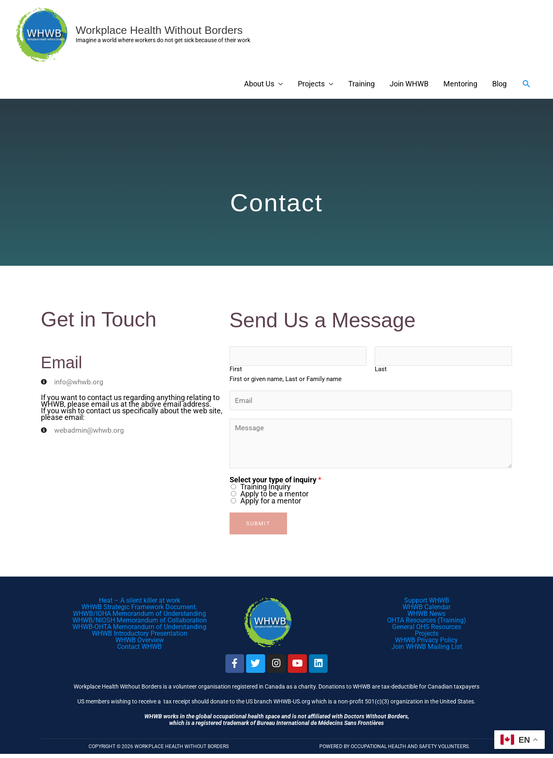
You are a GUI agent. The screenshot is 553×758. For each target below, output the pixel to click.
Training (361, 83)
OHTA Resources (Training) (426, 622)
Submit (258, 525)
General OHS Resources (426, 629)
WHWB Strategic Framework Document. (139, 609)
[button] (526, 83)
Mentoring (460, 83)
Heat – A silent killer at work (139, 602)
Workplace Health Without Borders (164, 30)
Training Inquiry (265, 488)
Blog (499, 83)
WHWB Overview (139, 642)
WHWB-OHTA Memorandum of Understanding (139, 629)
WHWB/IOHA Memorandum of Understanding (139, 616)
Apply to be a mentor (274, 495)
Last (381, 370)
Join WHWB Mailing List (426, 649)
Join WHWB (409, 83)
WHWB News (426, 616)
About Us (259, 83)
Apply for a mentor (270, 502)
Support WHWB (426, 602)
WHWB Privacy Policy (426, 642)
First (236, 370)
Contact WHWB (139, 649)
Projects (311, 83)
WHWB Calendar (426, 609)
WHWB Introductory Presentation (139, 635)
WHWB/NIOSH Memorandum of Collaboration (139, 622)
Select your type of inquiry (275, 482)
